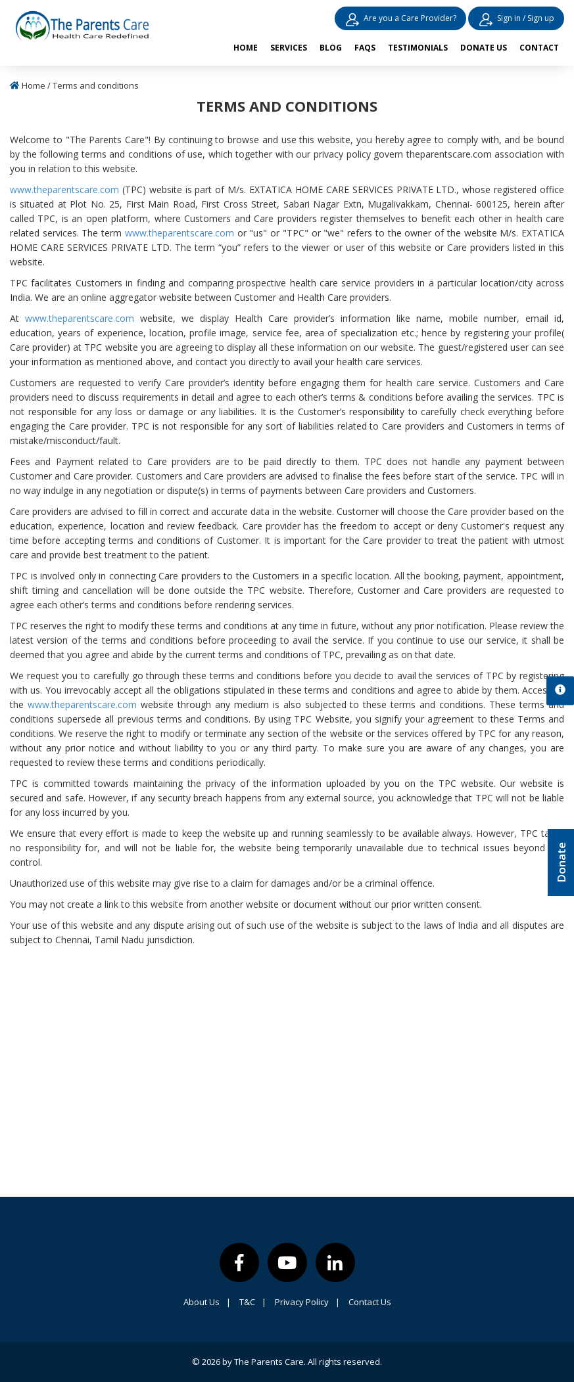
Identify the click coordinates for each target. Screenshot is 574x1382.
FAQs (364, 47)
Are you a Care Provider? (400, 21)
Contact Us (369, 1302)
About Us (207, 1302)
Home (245, 47)
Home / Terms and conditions (74, 85)
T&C (252, 1302)
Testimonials (418, 47)
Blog (331, 47)
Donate (561, 862)
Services (288, 47)
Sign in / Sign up (516, 21)
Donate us (483, 47)
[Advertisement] (287, 1078)
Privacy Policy (307, 1302)
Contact (539, 47)
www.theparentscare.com (64, 189)
